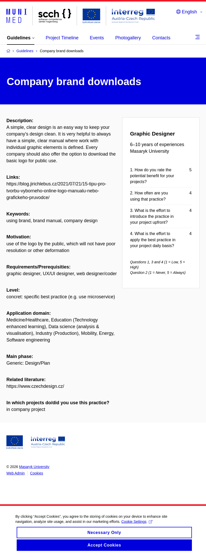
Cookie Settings (136, 526)
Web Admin (15, 473)
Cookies (36, 473)
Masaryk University (34, 467)
